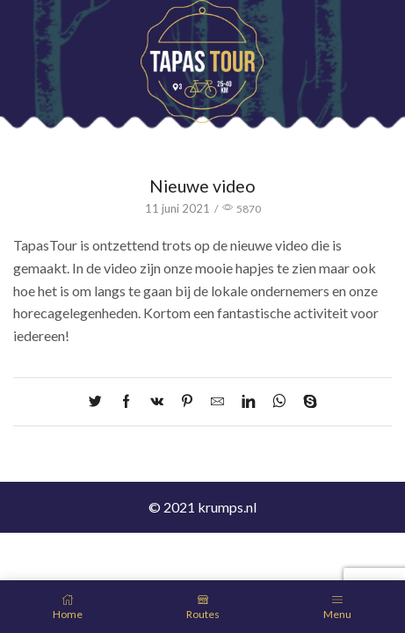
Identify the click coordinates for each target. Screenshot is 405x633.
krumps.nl (227, 506)
